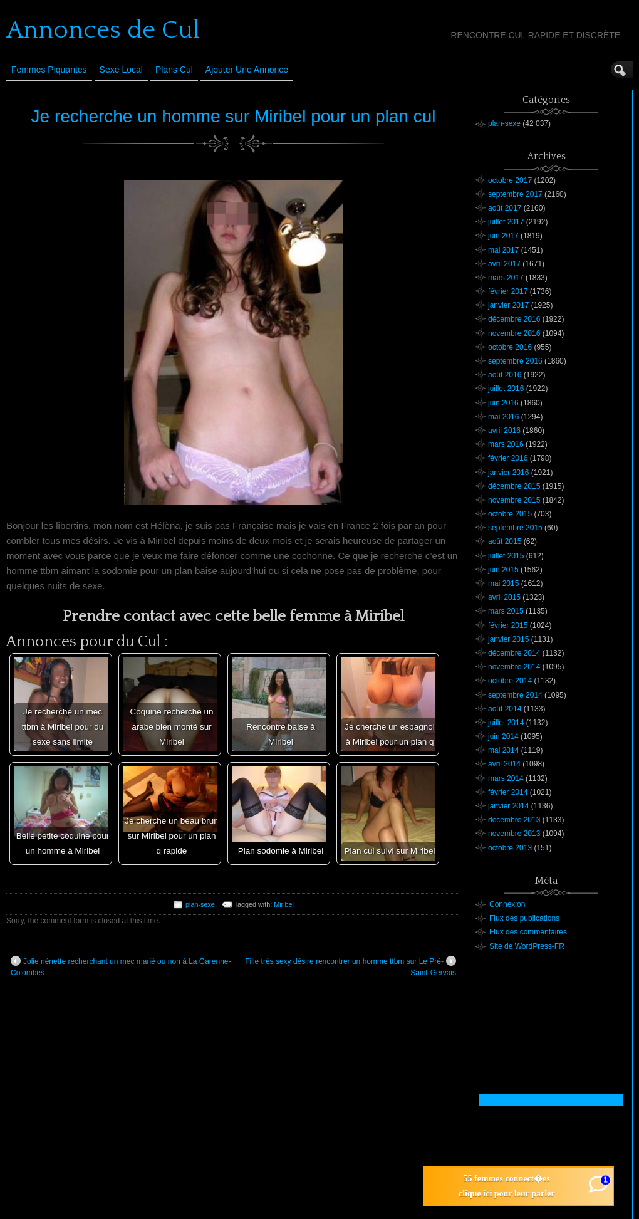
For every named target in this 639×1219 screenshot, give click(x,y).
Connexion (507, 904)
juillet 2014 (506, 722)
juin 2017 (503, 235)
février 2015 (507, 625)
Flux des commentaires (528, 932)
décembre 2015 (514, 486)
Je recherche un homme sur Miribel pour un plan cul (233, 116)
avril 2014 (504, 764)
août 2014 (504, 708)
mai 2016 (503, 416)
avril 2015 (504, 597)
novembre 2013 (514, 833)
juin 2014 (503, 736)
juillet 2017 (506, 221)
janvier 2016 (508, 472)
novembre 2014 (514, 666)
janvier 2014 (508, 806)
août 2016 (504, 374)
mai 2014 (503, 750)
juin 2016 (503, 403)
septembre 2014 (515, 695)
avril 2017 (504, 263)
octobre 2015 (510, 514)
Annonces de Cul (103, 30)
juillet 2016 (506, 388)
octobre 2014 (510, 680)
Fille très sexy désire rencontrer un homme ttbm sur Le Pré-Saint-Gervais (350, 966)
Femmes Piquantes (49, 70)
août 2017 (504, 208)
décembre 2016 (514, 319)
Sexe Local (121, 70)
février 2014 (507, 792)
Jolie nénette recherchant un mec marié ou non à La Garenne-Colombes (121, 966)
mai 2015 (503, 583)
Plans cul (174, 70)
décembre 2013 (514, 819)
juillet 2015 (506, 556)
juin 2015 (503, 569)
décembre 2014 (514, 653)
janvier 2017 (508, 305)
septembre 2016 (515, 361)
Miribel (284, 904)
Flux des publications (524, 918)
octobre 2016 (510, 347)
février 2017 (507, 291)
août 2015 (504, 541)
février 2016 (507, 458)
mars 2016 (506, 444)
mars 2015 (506, 611)
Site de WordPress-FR (526, 946)
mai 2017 (503, 250)
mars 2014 (506, 778)
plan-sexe (200, 904)
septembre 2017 (515, 194)
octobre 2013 (510, 848)
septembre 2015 (515, 527)
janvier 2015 (508, 639)
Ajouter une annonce (246, 70)
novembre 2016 (514, 333)
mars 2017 (506, 277)
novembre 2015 (514, 500)
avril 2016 (504, 430)
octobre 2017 (510, 180)
